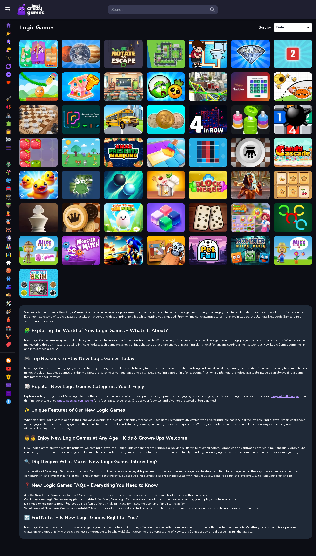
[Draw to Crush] (38, 86)
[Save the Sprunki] (293, 86)
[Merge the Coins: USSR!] (166, 119)
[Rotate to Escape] (123, 54)
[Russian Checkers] (81, 217)
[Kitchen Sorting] (166, 185)
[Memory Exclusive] (293, 185)
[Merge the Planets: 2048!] (81, 54)
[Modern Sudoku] (250, 86)
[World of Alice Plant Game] (293, 250)
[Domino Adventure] (208, 217)
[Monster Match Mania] (250, 250)
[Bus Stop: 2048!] (123, 119)
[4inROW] (208, 119)
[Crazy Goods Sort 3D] (38, 54)
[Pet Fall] (208, 250)
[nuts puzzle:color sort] (250, 119)
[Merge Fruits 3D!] (166, 86)
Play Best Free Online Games (30, 9)
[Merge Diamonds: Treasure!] (250, 54)
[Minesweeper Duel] (293, 119)
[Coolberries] (38, 152)
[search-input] (159, 10)
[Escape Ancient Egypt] (250, 185)
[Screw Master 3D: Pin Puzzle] (81, 86)
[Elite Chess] (38, 217)
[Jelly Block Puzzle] (166, 217)
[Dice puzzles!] (293, 54)
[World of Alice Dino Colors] (38, 250)
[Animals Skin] (38, 283)
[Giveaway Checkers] (250, 152)
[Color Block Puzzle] (166, 152)
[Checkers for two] (38, 119)
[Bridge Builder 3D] (208, 86)
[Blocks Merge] (208, 185)
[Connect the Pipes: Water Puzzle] (81, 119)
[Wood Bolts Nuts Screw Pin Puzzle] (166, 250)
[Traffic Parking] (166, 54)
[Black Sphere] (123, 185)
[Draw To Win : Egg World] (123, 217)
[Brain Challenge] (81, 152)
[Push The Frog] (81, 185)
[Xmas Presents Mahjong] (123, 152)
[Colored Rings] (293, 217)
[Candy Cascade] (293, 152)
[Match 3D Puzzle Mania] (38, 185)
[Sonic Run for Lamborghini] (123, 250)
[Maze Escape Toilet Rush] (208, 54)
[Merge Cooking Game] (250, 217)
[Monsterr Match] (81, 250)
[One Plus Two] (123, 86)
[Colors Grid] (208, 152)
